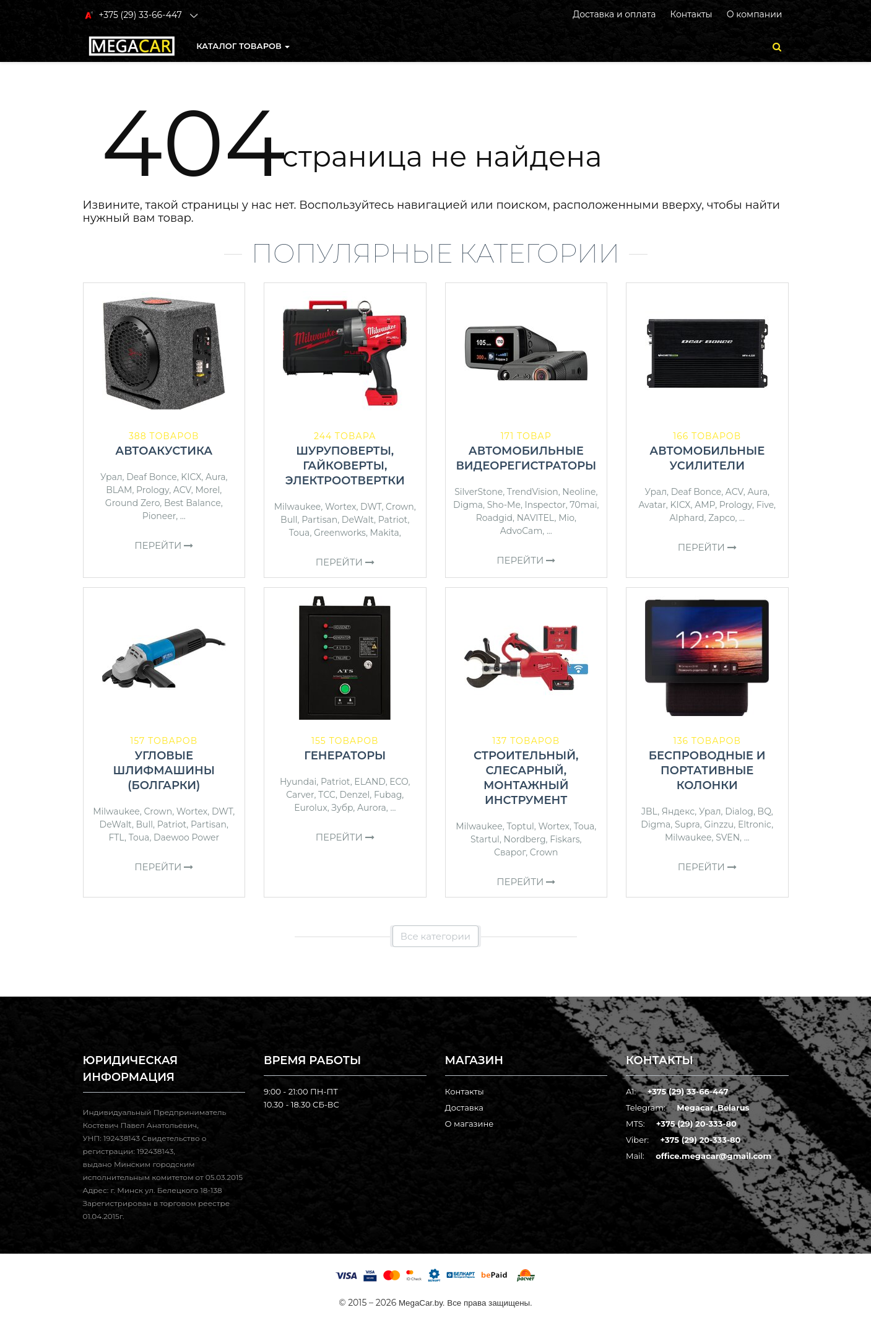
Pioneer (159, 516)
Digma (468, 504)
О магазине (469, 1124)
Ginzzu (719, 824)
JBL (649, 811)
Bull (289, 519)
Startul (485, 839)
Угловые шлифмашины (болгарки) (164, 770)
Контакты (691, 14)
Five (765, 504)
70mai (583, 504)
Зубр (342, 807)
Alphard (687, 517)
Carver (300, 794)
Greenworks (340, 532)
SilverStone (478, 491)
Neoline (579, 491)
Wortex (341, 506)
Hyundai (298, 781)
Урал (111, 477)
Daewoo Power (186, 837)
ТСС (327, 794)
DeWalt (358, 519)
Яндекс (678, 811)
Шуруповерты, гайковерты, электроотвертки (345, 465)
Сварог (510, 852)
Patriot (393, 519)
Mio (566, 517)
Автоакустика (163, 451)
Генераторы (345, 755)
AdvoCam (521, 530)
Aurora (371, 807)
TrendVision (532, 491)
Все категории (435, 936)
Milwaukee (297, 506)
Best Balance (192, 503)
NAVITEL (536, 517)
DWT (370, 506)
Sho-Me (504, 504)
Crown (400, 506)
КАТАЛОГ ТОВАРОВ (243, 46)
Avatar (651, 504)
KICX (191, 477)
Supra (687, 824)
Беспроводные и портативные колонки (707, 770)
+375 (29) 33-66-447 (688, 1091)
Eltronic (754, 824)
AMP (705, 504)
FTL (116, 837)
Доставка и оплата (614, 14)
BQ (764, 811)
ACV (182, 490)
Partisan (319, 519)
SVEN (728, 837)
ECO (398, 781)
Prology (152, 490)
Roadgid (494, 517)
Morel (207, 490)
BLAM (119, 490)
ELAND (369, 781)
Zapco (721, 517)
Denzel (355, 794)
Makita (384, 532)
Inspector (545, 504)
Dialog (739, 811)
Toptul (520, 826)
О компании (754, 14)
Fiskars (564, 839)
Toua (299, 532)
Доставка (464, 1107)
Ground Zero (132, 503)
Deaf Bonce (151, 477)
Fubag (388, 794)
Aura (216, 477)
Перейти (163, 545)
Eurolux (310, 807)
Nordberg (525, 839)
